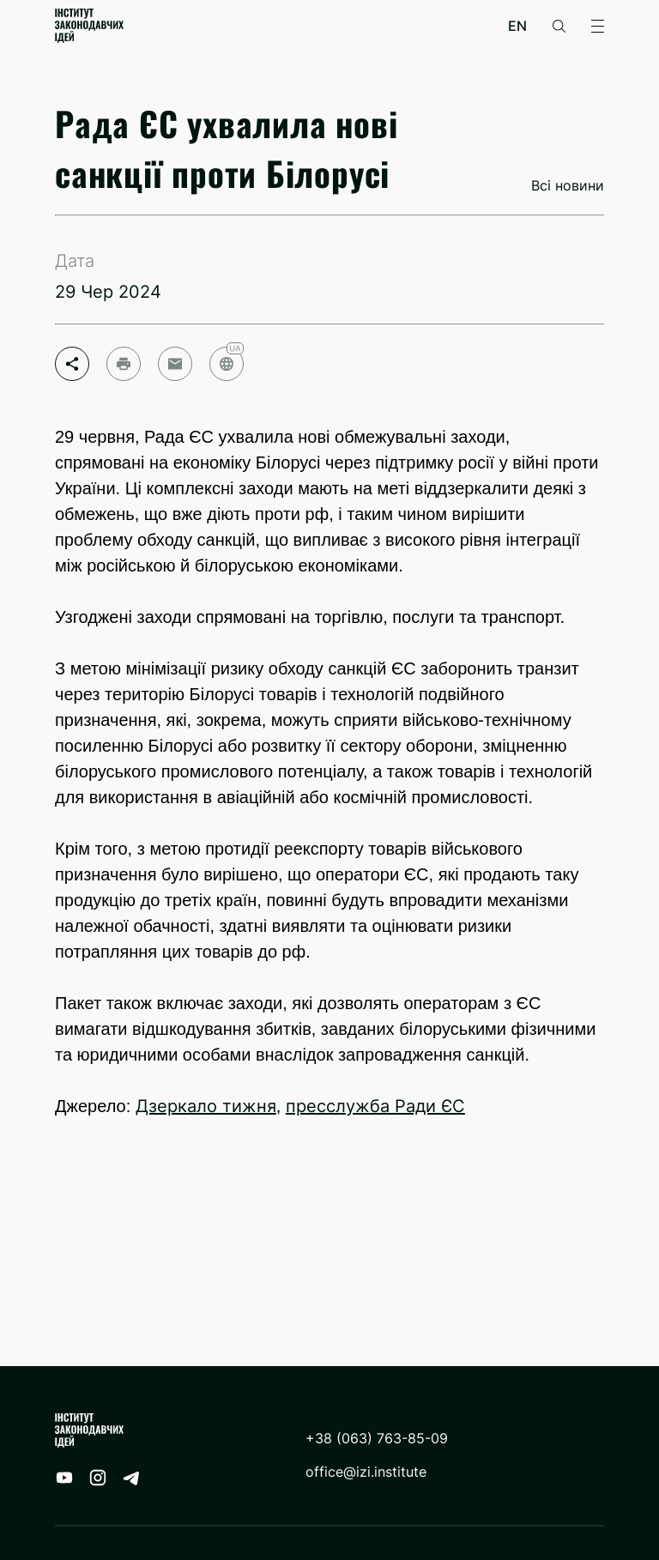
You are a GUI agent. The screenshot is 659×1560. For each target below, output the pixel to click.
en (517, 26)
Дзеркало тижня (206, 1106)
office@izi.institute (365, 1472)
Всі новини (567, 186)
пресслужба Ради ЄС (375, 1106)
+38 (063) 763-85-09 (376, 1438)
